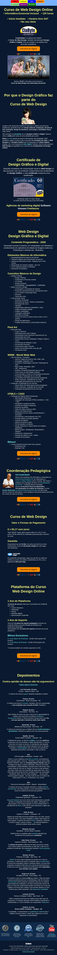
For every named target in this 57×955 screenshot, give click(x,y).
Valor (31, 1)
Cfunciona (15, 4)
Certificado (23, 1)
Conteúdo (40, 1)
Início (14, 1)
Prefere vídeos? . (28, 684)
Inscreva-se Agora (28, 49)
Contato (32, 4)
